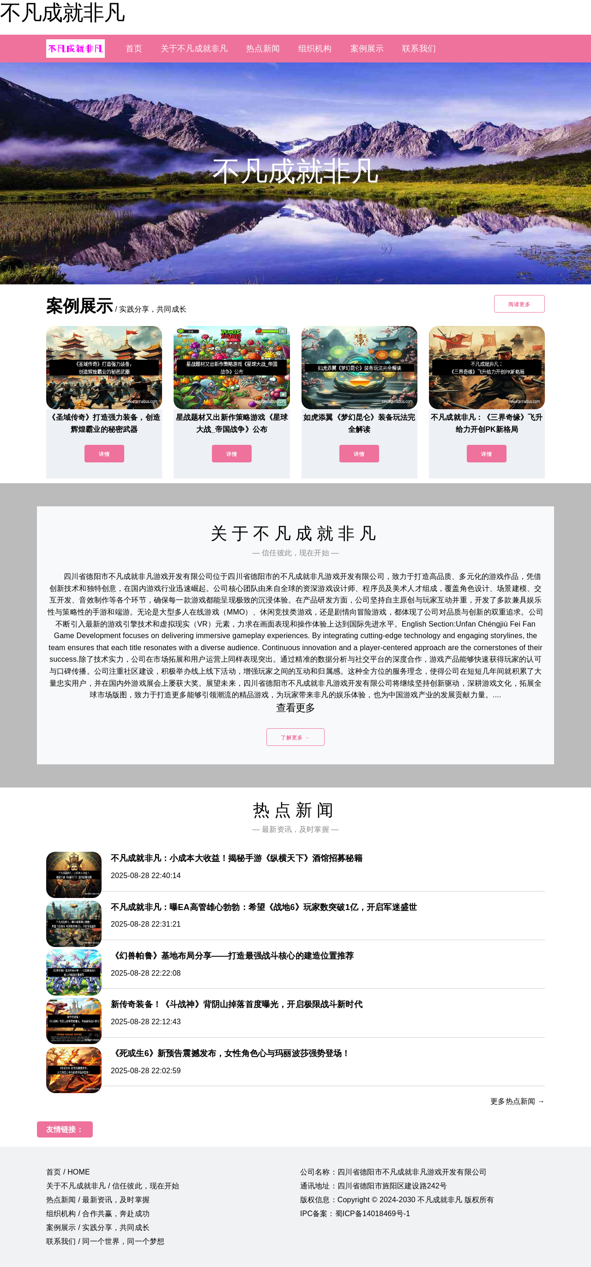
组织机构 (315, 48)
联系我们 (419, 48)
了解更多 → (295, 737)
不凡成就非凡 (62, 12)
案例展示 (367, 48)
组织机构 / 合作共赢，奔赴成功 (98, 1214)
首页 (134, 48)
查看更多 (295, 707)
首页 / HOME (68, 1172)
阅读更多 (519, 304)
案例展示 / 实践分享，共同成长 (98, 1227)
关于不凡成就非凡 (194, 48)
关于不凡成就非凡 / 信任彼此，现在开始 (113, 1186)
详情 (104, 454)
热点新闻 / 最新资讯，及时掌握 (98, 1200)
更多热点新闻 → (517, 1101)
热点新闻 (263, 48)
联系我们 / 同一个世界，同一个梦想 (105, 1241)
